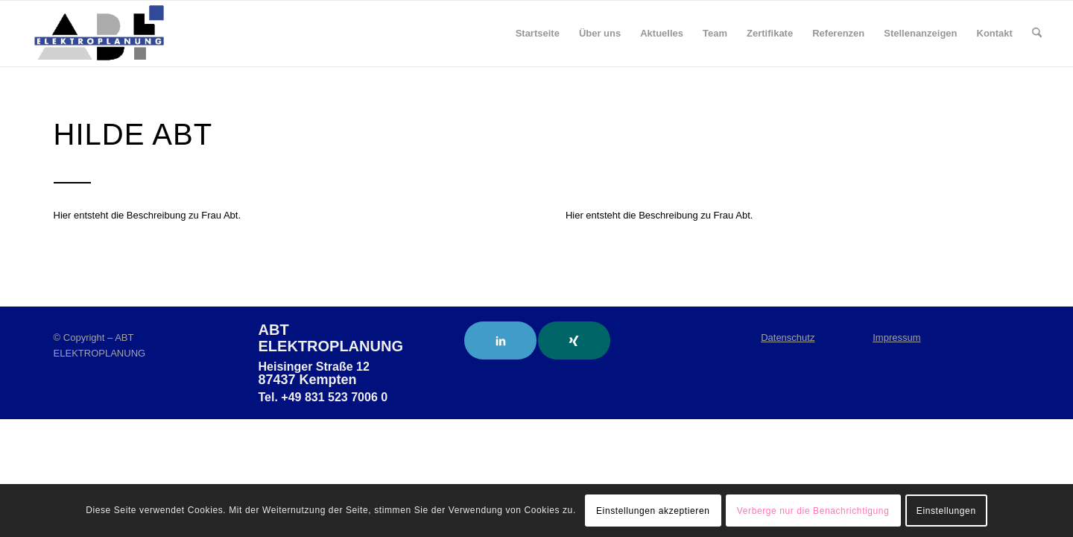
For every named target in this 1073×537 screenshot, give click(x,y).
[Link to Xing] (574, 340)
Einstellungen (946, 511)
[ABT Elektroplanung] (99, 33)
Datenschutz (787, 337)
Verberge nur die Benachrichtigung (813, 511)
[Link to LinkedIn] (500, 340)
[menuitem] (537, 33)
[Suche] (1036, 33)
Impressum (896, 337)
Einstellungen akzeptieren (652, 511)
